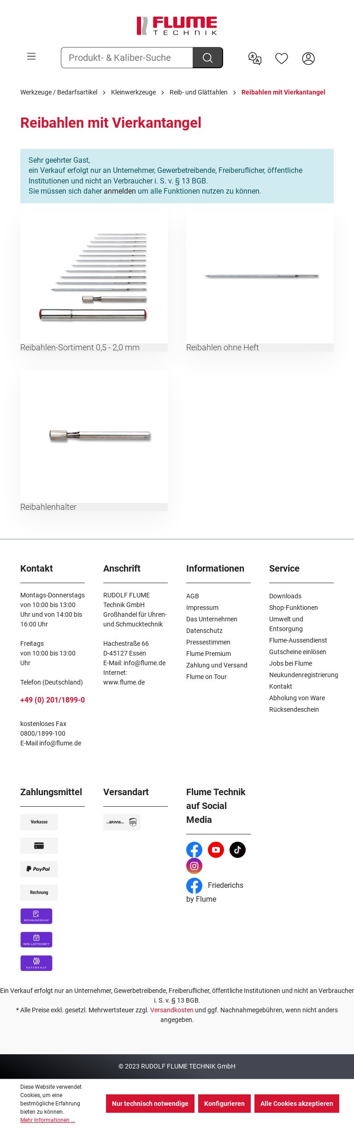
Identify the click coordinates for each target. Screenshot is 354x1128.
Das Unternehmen (211, 619)
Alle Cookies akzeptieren (296, 1103)
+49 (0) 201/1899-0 (52, 700)
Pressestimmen (208, 642)
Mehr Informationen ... (47, 1120)
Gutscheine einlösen (297, 652)
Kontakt (280, 686)
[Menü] (31, 56)
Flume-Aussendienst (298, 640)
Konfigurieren (224, 1103)
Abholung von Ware (297, 698)
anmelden (120, 191)
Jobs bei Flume (290, 663)
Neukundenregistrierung (303, 675)
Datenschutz (204, 630)
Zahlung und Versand (217, 665)
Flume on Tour (206, 676)
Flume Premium (208, 653)
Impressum (202, 607)
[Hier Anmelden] (308, 57)
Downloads (285, 596)
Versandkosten (172, 1010)
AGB (192, 596)
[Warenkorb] (328, 51)
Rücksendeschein (294, 709)
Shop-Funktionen (293, 607)
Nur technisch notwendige (150, 1103)
